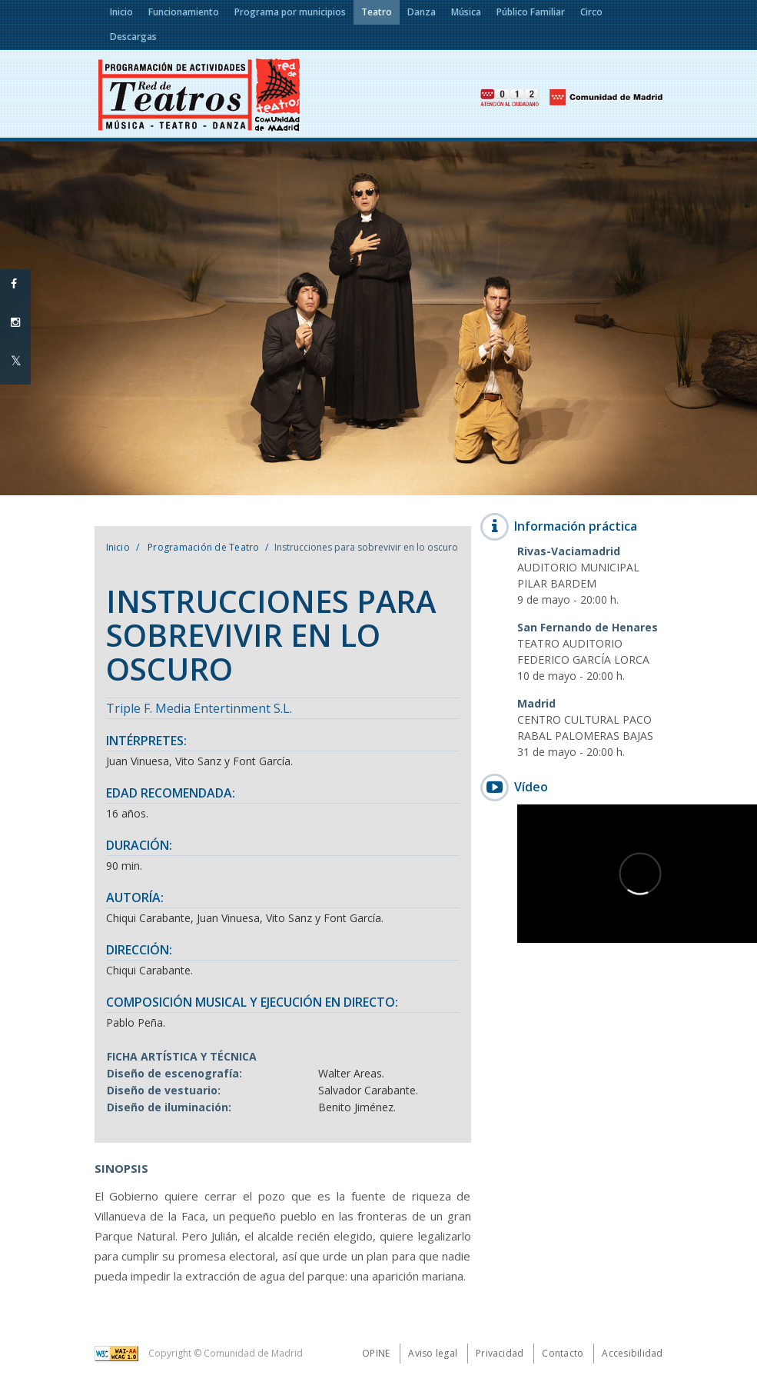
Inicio (118, 547)
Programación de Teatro (202, 547)
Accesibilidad (632, 1353)
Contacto (562, 1353)
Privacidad (499, 1353)
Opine (376, 1353)
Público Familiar (530, 11)
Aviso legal (432, 1353)
